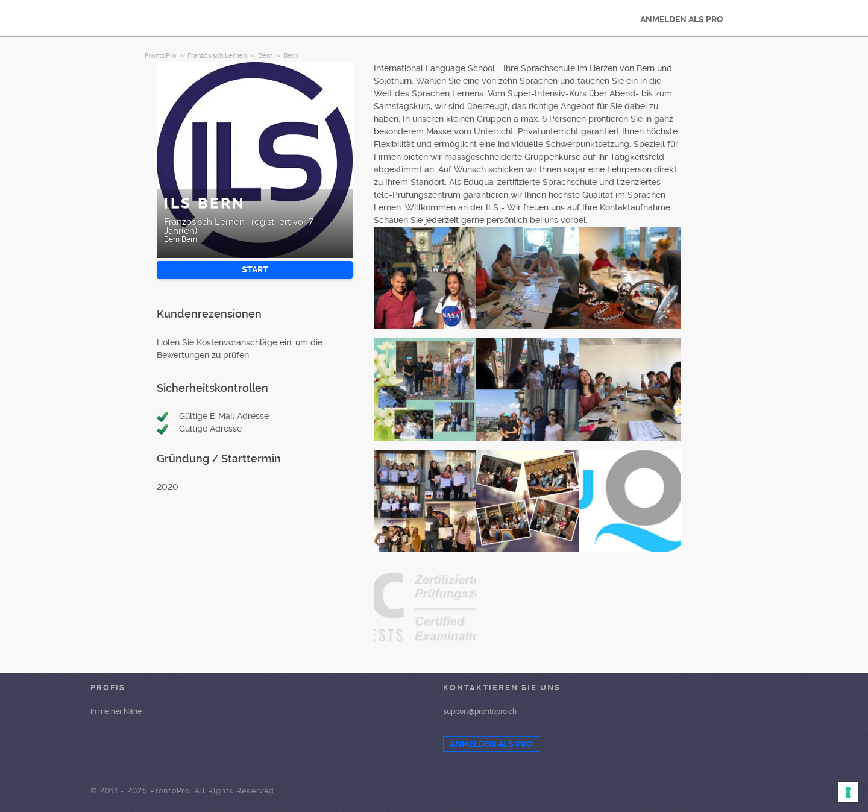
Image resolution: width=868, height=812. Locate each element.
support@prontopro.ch (480, 711)
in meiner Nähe (116, 711)
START (255, 269)
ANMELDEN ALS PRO (681, 19)
